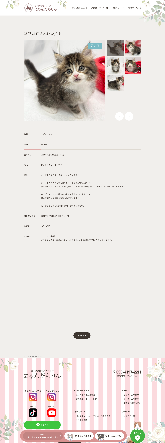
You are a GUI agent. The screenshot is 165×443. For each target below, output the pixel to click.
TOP (25, 356)
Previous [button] (119, 116)
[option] (64, 80)
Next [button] (129, 116)
